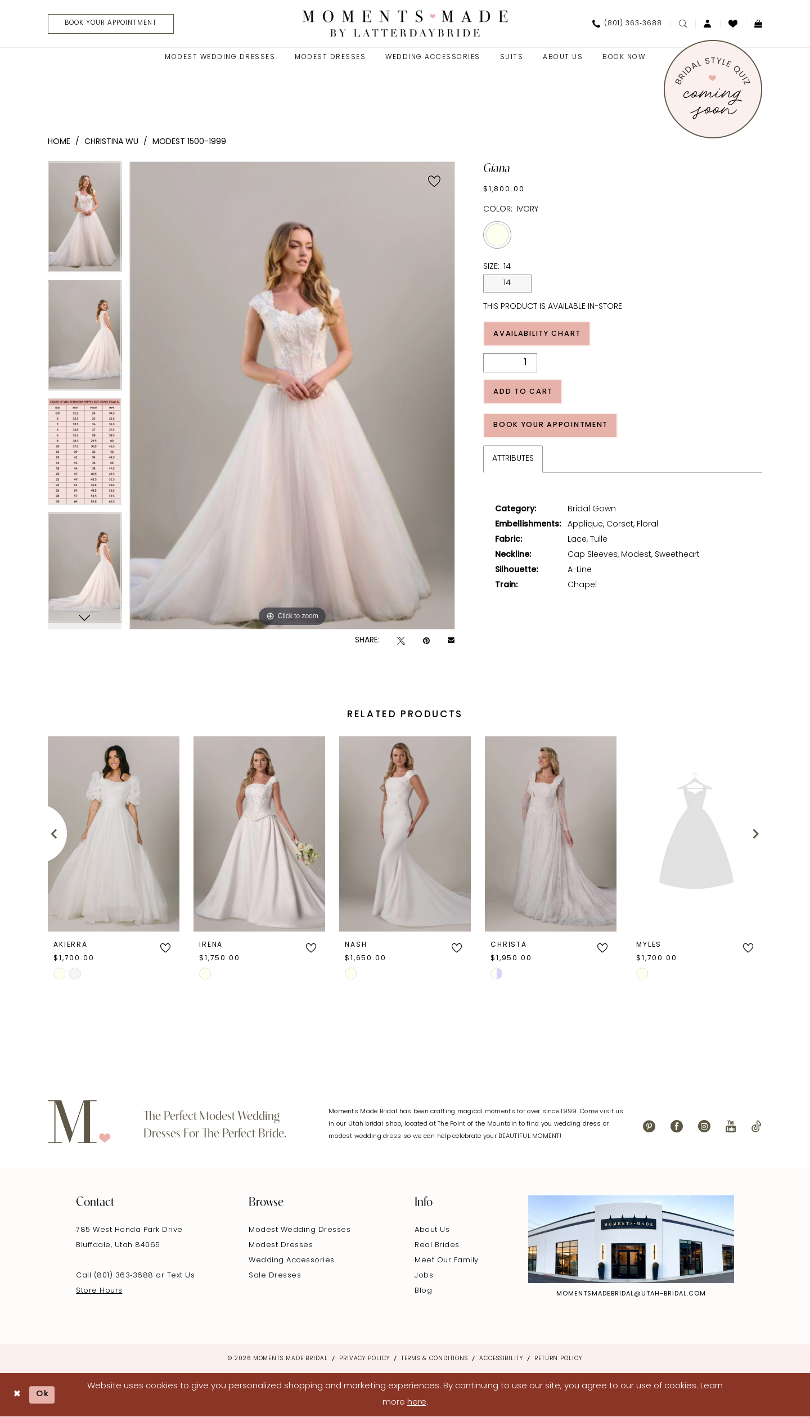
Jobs (424, 1275)
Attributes (513, 461)
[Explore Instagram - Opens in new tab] (631, 1239)
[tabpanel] (85, 220)
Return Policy (558, 1359)
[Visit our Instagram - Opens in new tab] (704, 1126)
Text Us (181, 1275)
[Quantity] (510, 364)
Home (59, 142)
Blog (423, 1290)
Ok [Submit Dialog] (43, 1395)
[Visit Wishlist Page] (733, 23)
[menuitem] (108, 24)
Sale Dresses (275, 1275)
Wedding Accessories (292, 1260)
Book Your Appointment (553, 427)
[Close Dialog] (17, 1395)
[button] (707, 24)
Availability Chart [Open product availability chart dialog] (540, 334)
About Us (432, 1230)
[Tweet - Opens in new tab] (401, 641)
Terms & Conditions (434, 1359)
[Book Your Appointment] (112, 24)
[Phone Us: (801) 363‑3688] (627, 24)
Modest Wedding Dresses (299, 1230)
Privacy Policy (364, 1359)
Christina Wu (111, 142)
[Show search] (682, 24)
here (416, 1402)
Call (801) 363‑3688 (116, 1275)
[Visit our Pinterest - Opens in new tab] (649, 1126)
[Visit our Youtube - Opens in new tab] (731, 1126)
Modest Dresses (281, 1245)
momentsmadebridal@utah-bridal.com (631, 1294)
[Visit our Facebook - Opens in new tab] (676, 1126)
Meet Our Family (447, 1260)
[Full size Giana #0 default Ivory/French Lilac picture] (292, 395)
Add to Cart (524, 393)
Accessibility (501, 1359)
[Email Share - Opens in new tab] (451, 641)
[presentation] (113, 834)
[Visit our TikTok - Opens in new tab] (756, 1126)
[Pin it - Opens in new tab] (426, 641)
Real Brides (437, 1245)
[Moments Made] (405, 23)
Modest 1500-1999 (189, 142)
